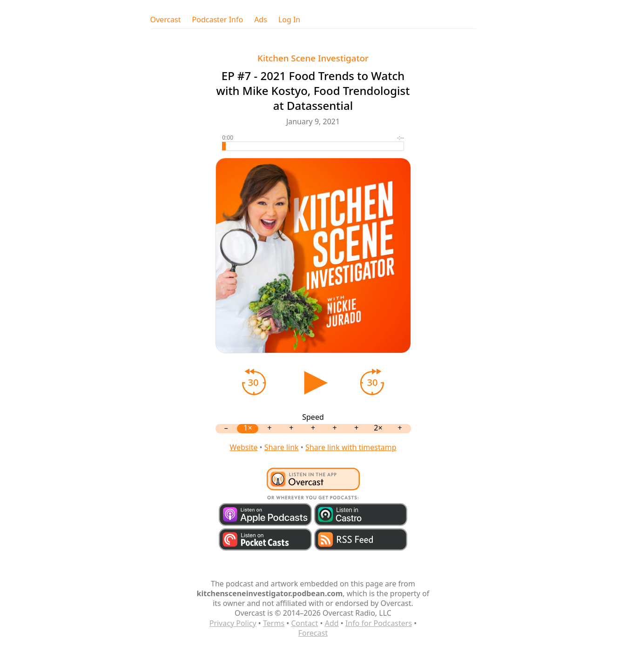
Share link (281, 447)
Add (332, 623)
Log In (289, 20)
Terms (273, 623)
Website (243, 447)
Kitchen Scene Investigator (313, 58)
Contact (304, 623)
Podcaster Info (217, 20)
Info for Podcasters (378, 623)
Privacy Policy (232, 623)
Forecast (313, 633)
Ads (260, 20)
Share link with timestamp (351, 447)
